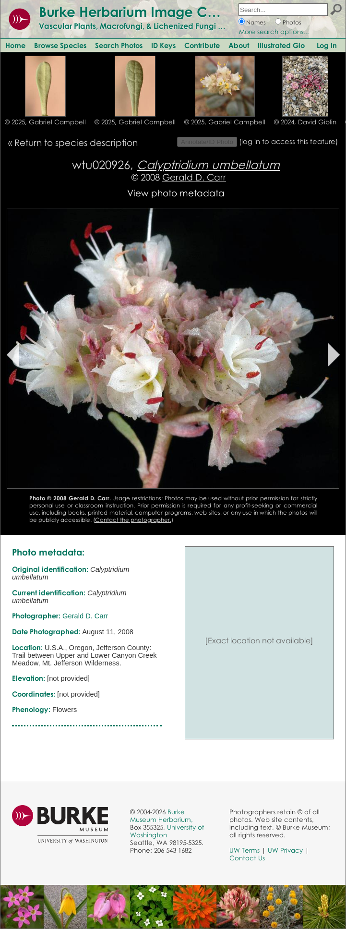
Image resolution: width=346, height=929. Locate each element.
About (238, 45)
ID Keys (163, 45)
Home (15, 45)
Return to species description (76, 142)
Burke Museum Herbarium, (161, 815)
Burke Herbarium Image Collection (151, 11)
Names (256, 22)
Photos (292, 22)
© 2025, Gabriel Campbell (45, 122)
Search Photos (119, 45)
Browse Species (60, 45)
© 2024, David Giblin (305, 122)
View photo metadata (176, 192)
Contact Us (247, 858)
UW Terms (244, 850)
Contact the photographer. (133, 519)
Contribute (202, 45)
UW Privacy (285, 850)
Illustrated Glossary (290, 45)
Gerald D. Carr (194, 176)
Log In (327, 45)
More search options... (274, 32)
